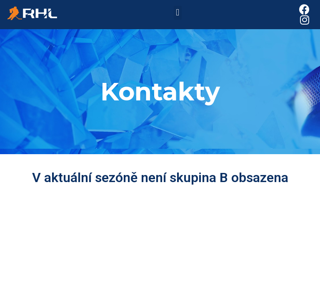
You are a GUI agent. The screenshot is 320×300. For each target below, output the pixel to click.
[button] (178, 13)
